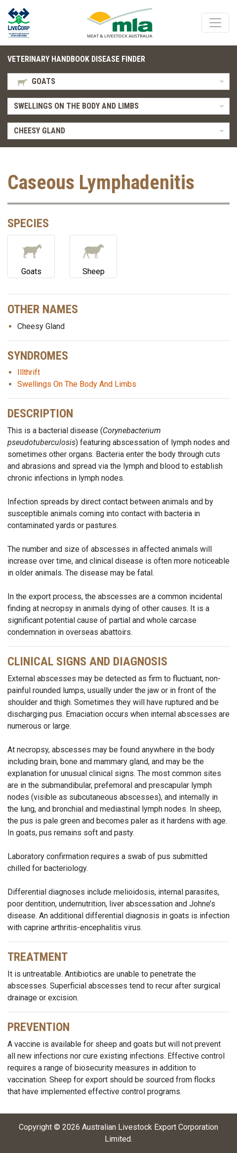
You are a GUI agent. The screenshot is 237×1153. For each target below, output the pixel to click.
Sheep (93, 255)
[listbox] (118, 81)
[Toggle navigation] (215, 23)
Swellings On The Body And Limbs (76, 384)
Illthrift (28, 372)
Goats (31, 255)
